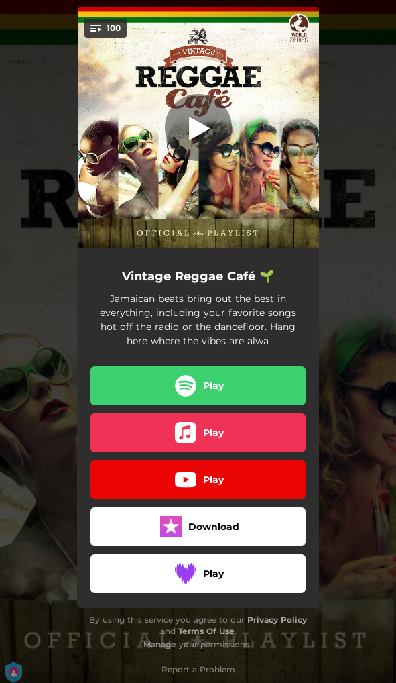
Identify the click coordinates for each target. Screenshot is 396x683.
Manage (159, 644)
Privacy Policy (277, 620)
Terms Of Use (206, 631)
